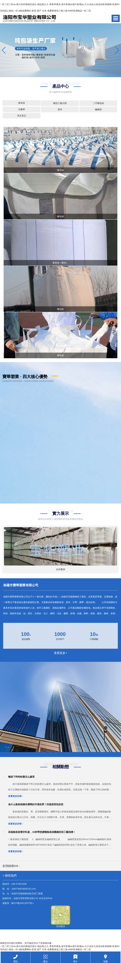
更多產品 (21, 115)
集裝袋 (21, 103)
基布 (60, 109)
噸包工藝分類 (60, 103)
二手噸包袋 (98, 103)
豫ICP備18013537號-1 (22, 903)
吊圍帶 (21, 109)
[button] (117, 50)
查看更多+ (60, 653)
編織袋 (98, 109)
